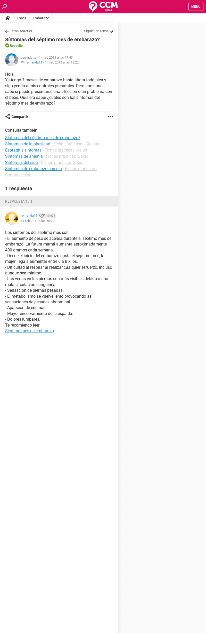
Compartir (20, 117)
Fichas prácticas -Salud (66, 150)
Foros (21, 18)
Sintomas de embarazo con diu (33, 168)
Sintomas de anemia (24, 156)
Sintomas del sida (21, 162)
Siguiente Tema (96, 31)
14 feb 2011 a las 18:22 (62, 62)
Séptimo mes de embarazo (29, 330)
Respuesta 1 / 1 (18, 201)
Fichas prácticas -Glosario (77, 143)
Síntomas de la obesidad (27, 143)
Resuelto (16, 46)
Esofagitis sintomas (23, 150)
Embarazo (41, 18)
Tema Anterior (21, 31)
